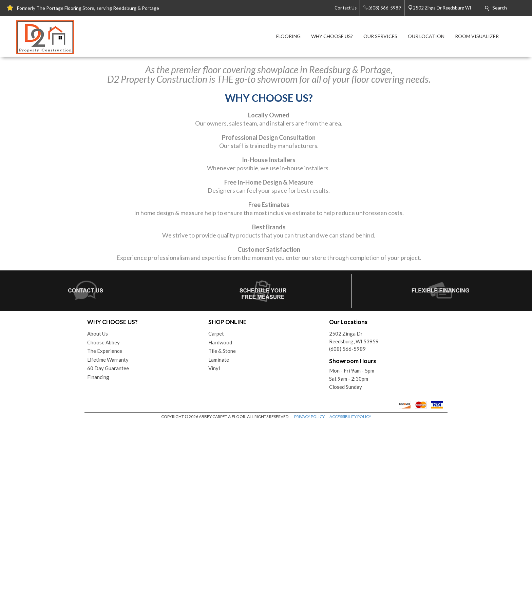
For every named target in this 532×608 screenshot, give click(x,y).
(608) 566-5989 (347, 533)
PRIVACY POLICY (309, 601)
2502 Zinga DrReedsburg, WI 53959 (354, 522)
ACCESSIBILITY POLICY (350, 601)
